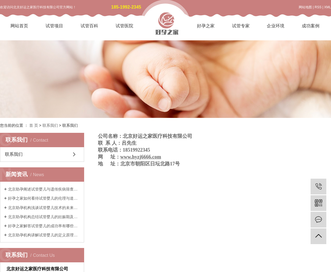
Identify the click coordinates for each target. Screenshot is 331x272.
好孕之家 (206, 25)
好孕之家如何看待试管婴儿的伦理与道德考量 (44, 198)
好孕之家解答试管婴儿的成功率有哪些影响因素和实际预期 (44, 226)
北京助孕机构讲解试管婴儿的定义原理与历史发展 (44, 235)
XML (327, 7)
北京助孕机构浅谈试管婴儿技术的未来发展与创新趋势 (44, 207)
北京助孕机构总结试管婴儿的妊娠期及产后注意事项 (44, 217)
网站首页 (19, 25)
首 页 (33, 125)
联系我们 (50, 125)
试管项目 (54, 25)
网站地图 (305, 7)
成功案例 (310, 25)
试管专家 (241, 25)
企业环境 (275, 25)
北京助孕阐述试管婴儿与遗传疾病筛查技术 (44, 189)
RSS (318, 7)
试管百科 (89, 25)
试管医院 (124, 25)
